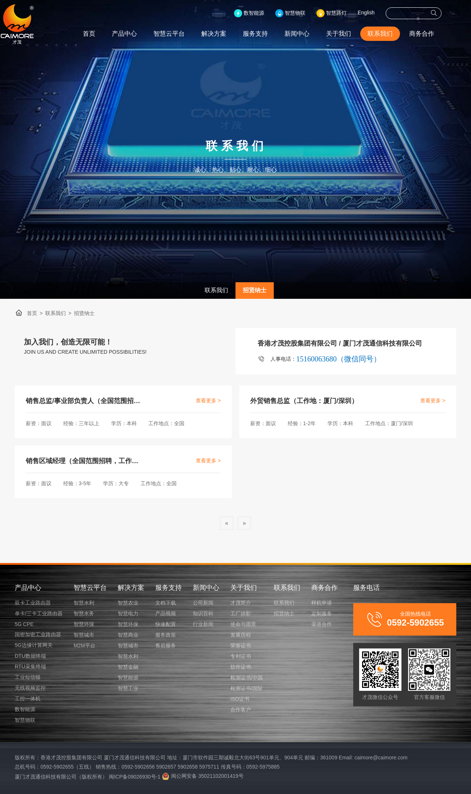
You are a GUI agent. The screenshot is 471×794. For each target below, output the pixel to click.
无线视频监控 (30, 688)
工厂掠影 (240, 613)
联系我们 (394, 33)
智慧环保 (84, 624)
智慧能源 (128, 678)
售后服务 (165, 645)
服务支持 (270, 33)
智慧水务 (84, 613)
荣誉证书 (240, 645)
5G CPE (24, 624)
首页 (104, 33)
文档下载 (165, 603)
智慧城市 (84, 635)
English (380, 12)
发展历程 (240, 635)
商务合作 (436, 33)
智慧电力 (128, 613)
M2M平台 (84, 645)
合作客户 (240, 710)
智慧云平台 (183, 33)
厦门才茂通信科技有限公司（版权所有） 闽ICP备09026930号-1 (87, 777)
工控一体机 (27, 699)
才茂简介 (240, 603)
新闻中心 (311, 33)
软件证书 (240, 667)
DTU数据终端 (30, 656)
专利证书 (240, 656)
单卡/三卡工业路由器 (39, 613)
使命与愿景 (243, 624)
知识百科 (203, 613)
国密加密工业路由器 (38, 634)
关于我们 (353, 33)
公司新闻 (203, 603)
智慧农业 (128, 603)
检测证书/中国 (246, 678)
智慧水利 (84, 603)
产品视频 (165, 613)
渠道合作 (321, 624)
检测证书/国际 (246, 688)
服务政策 (165, 635)
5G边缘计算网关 (34, 645)
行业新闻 (203, 624)
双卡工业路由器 (33, 603)
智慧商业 (128, 635)
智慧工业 (128, 688)
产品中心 (139, 33)
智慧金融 (128, 667)
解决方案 (228, 33)
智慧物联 (25, 720)
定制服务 (321, 613)
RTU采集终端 (30, 666)
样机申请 (321, 603)
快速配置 (165, 624)
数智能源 (25, 709)
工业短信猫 (27, 677)
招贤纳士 (254, 290)
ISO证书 (239, 699)
